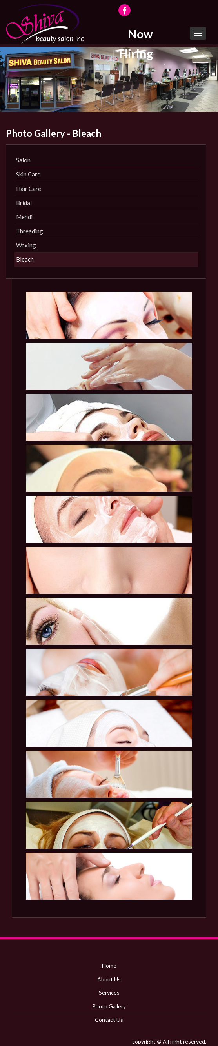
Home (109, 965)
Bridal (24, 202)
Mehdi (24, 216)
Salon (23, 160)
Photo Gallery (109, 1006)
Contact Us (109, 1019)
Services (109, 992)
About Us (109, 979)
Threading (29, 231)
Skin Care (28, 174)
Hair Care (28, 188)
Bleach (25, 259)
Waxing (26, 245)
